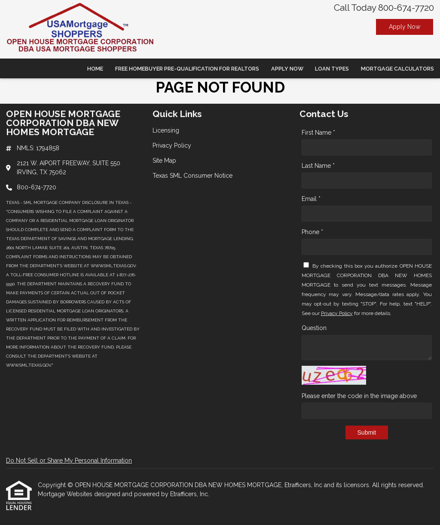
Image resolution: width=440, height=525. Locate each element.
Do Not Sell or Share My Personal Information (69, 460)
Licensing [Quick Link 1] (166, 130)
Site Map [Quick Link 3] (164, 160)
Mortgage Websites (66, 494)
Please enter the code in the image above (359, 395)
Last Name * (318, 165)
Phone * (312, 232)
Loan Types (332, 68)
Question (314, 327)
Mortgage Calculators (397, 68)
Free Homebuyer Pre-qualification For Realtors (187, 68)
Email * (311, 198)
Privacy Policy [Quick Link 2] (172, 145)
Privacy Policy (337, 313)
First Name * (318, 132)
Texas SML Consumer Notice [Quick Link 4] (192, 175)
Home (95, 68)
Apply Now (404, 26)
